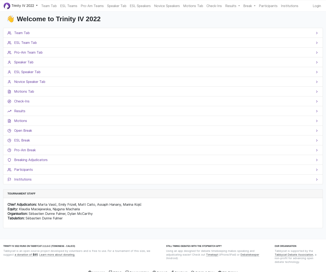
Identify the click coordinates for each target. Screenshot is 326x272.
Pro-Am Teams (92, 6)
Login (317, 6)
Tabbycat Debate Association (294, 254)
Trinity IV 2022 (19, 5)
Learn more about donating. (57, 254)
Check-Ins (214, 6)
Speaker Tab (116, 6)
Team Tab (49, 6)
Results (231, 6)
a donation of (26, 254)
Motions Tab (193, 6)
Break (248, 6)
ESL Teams (68, 6)
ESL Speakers (140, 6)
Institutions (289, 6)
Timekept (212, 254)
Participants (268, 6)
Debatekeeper (250, 254)
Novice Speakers (167, 6)
